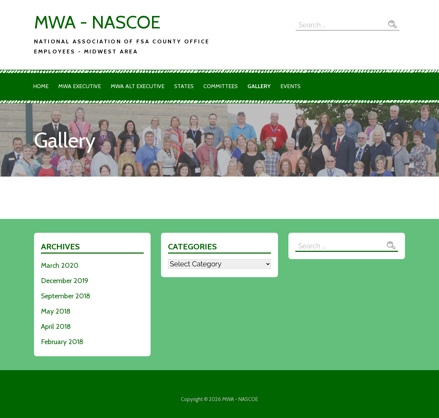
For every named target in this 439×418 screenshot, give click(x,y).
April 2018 (56, 326)
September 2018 (65, 296)
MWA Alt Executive (137, 86)
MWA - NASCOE (97, 22)
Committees (220, 86)
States (184, 86)
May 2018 (55, 311)
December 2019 (64, 280)
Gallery (259, 86)
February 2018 (62, 342)
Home (41, 86)
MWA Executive (79, 86)
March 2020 (59, 265)
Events (290, 86)
